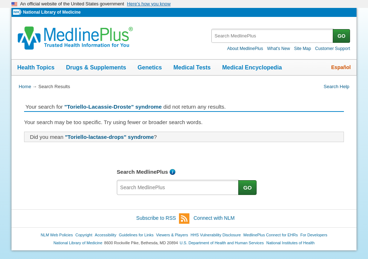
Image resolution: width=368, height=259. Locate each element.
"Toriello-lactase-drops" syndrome (109, 137)
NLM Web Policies (57, 235)
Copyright (83, 235)
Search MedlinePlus (142, 172)
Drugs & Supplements (96, 67)
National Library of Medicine (51, 12)
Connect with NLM (214, 218)
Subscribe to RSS (162, 218)
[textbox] (272, 36)
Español (341, 67)
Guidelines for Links (136, 235)
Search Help (336, 86)
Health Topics (36, 67)
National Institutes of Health (290, 243)
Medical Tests (192, 67)
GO (341, 36)
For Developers (313, 235)
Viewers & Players (172, 235)
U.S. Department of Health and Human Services (222, 243)
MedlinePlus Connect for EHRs (270, 235)
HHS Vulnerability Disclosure (215, 235)
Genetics (150, 67)
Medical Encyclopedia (252, 67)
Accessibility (105, 235)
